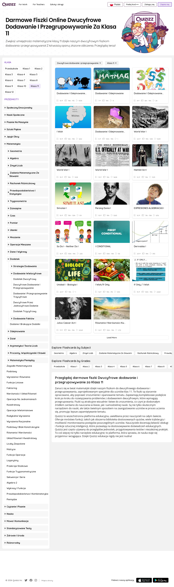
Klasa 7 (21, 80)
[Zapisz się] (165, 4)
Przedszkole (11, 68)
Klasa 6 (9, 80)
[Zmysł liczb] (87, 353)
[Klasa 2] (86, 366)
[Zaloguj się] (149, 4)
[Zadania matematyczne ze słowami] (115, 353)
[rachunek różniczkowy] (148, 353)
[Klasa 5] (123, 366)
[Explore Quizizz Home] (9, 4)
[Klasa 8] (161, 366)
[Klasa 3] (98, 366)
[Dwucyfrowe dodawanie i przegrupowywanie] (79, 63)
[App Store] (144, 580)
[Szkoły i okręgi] (57, 4)
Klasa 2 (38, 68)
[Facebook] (31, 580)
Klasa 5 (33, 74)
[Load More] (111, 337)
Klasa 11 (35, 86)
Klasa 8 (33, 80)
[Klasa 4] (111, 366)
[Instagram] (36, 580)
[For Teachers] (39, 4)
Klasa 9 (9, 86)
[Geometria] (59, 353)
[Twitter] (26, 580)
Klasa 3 (9, 74)
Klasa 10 (21, 86)
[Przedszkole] (59, 366)
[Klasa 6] (136, 366)
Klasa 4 (21, 74)
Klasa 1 (26, 68)
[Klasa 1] (73, 366)
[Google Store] (160, 580)
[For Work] (23, 4)
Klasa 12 (9, 92)
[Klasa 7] (148, 366)
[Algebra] (73, 353)
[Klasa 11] (112, 63)
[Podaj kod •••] (132, 4)
